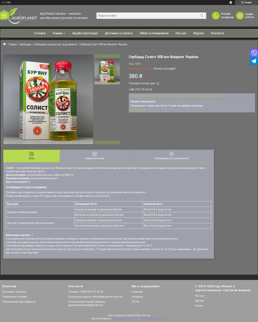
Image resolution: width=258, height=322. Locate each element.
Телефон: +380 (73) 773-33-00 (85, 291)
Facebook (137, 291)
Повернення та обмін (14, 296)
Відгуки (199, 33)
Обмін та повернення (154, 33)
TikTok (135, 301)
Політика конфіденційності (153, 318)
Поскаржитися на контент (125, 318)
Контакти (217, 33)
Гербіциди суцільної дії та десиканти (55, 44)
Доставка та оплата (118, 33)
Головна (40, 33)
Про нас (181, 33)
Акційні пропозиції (85, 33)
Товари (57, 33)
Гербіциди (25, 44)
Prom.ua (146, 315)
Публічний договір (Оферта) (18, 301)
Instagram (137, 296)
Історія (199, 305)
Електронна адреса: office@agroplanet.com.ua (95, 296)
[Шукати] (202, 15)
